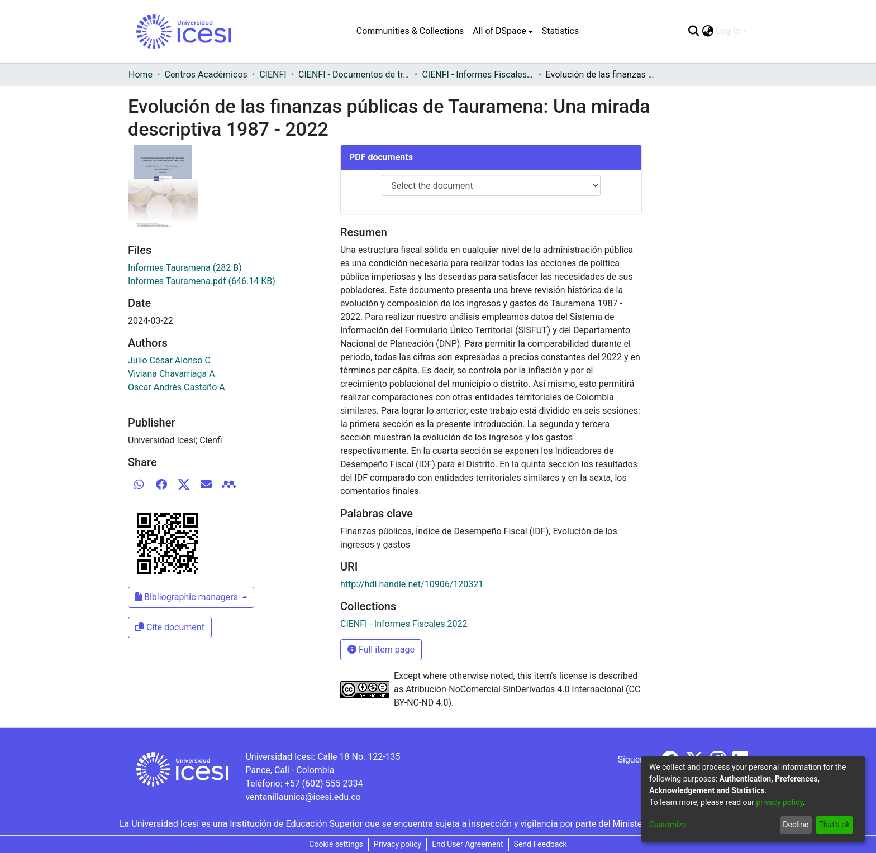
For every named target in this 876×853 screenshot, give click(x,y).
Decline (795, 824)
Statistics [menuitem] (560, 31)
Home (140, 74)
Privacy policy (397, 844)
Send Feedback (540, 844)
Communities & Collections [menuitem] (410, 31)
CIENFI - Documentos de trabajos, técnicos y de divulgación (354, 74)
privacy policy (779, 802)
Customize (667, 824)
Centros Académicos (205, 74)
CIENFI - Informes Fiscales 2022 (478, 74)
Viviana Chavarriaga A (171, 373)
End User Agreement (467, 844)
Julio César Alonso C (169, 360)
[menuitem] (502, 31)
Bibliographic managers (187, 597)
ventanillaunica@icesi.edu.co (302, 797)
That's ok (834, 824)
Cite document (169, 627)
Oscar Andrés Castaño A (176, 387)
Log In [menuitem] (728, 31)
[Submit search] (694, 31)
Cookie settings (336, 844)
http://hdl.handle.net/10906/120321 (411, 584)
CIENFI (272, 74)
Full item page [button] (381, 649)
